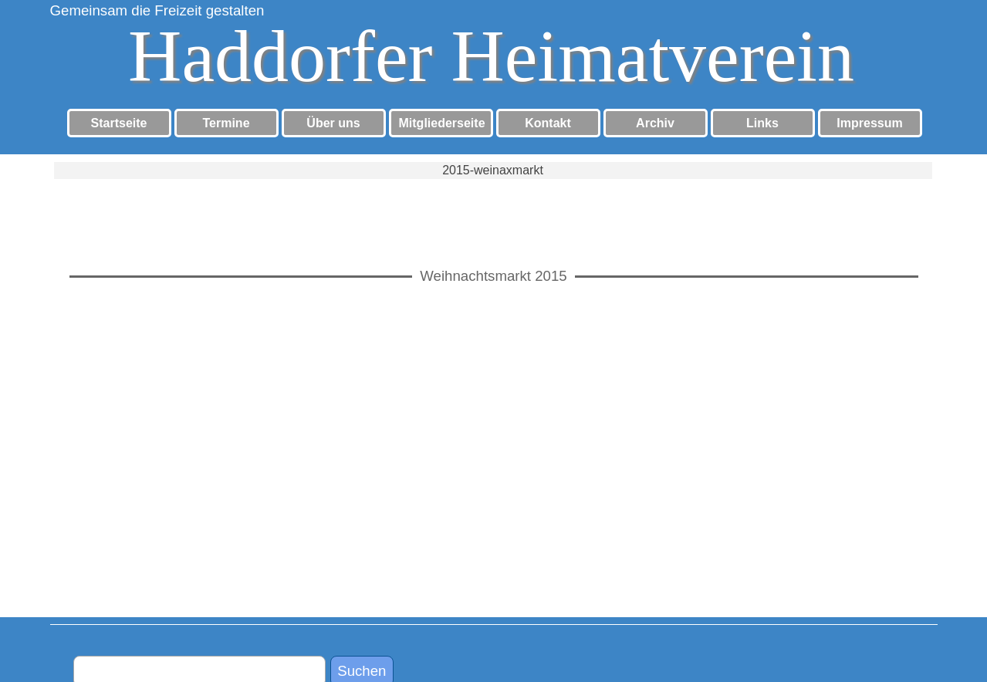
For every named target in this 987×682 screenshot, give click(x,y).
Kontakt (548, 123)
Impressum (869, 123)
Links (762, 123)
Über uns (333, 123)
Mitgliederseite (442, 123)
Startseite (119, 123)
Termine (225, 123)
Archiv (655, 123)
